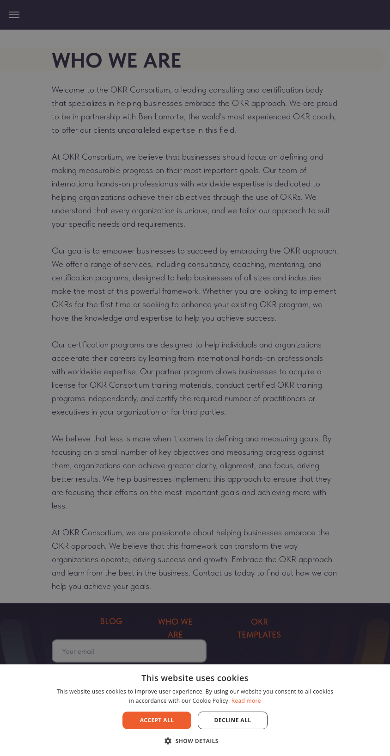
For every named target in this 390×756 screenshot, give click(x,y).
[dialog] (195, 378)
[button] (195, 740)
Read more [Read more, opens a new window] (246, 701)
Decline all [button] (232, 720)
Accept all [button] (157, 720)
